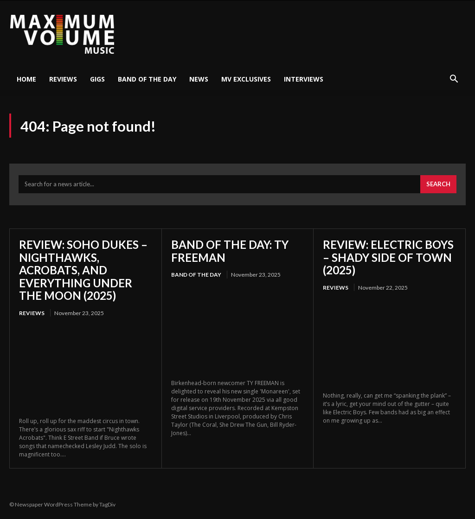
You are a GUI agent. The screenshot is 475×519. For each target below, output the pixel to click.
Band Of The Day (147, 79)
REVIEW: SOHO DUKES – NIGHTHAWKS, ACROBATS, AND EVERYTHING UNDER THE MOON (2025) (83, 270)
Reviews (63, 79)
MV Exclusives (246, 79)
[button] (454, 80)
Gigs (97, 79)
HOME (26, 79)
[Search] (438, 185)
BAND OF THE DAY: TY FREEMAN (230, 251)
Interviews (303, 79)
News (198, 79)
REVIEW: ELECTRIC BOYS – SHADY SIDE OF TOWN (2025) (388, 257)
